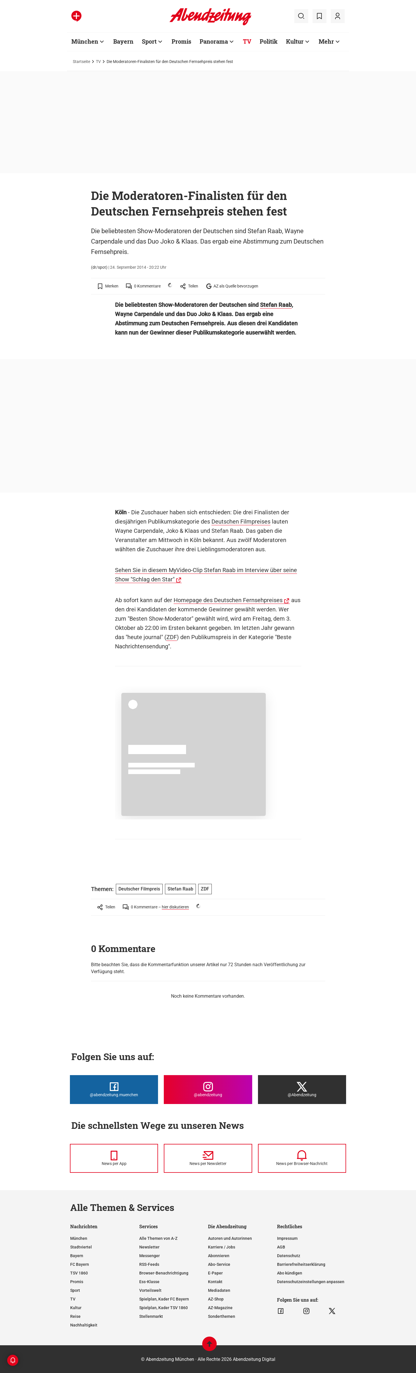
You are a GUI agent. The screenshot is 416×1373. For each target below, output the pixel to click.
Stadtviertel (81, 1247)
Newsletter (149, 1247)
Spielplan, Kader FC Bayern (164, 1299)
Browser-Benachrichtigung (163, 1273)
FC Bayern (79, 1264)
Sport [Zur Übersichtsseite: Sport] (149, 41)
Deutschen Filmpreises (240, 521)
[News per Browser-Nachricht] (302, 1158)
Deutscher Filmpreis (139, 889)
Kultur (75, 1307)
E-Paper (215, 1273)
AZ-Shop (216, 1299)
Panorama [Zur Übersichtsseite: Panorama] (214, 41)
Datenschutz (288, 1255)
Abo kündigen (289, 1273)
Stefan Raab (276, 304)
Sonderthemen (221, 1316)
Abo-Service (219, 1264)
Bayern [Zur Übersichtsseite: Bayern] (123, 41)
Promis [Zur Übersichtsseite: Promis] (181, 41)
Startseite (81, 61)
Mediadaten (219, 1290)
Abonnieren (218, 1255)
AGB (281, 1247)
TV (98, 61)
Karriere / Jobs (221, 1247)
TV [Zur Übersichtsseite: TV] (247, 41)
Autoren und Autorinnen (230, 1238)
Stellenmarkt (151, 1316)
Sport (75, 1290)
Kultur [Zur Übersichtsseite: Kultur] (295, 41)
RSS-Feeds (149, 1264)
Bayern (76, 1255)
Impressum (287, 1238)
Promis (76, 1281)
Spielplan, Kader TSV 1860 (163, 1307)
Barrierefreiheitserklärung (301, 1264)
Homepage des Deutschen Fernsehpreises (228, 600)
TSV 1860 (79, 1273)
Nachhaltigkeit (83, 1325)
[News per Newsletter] (208, 1158)
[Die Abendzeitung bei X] (302, 1089)
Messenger (149, 1255)
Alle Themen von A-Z (158, 1238)
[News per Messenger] (114, 1158)
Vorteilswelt (150, 1290)
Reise (75, 1316)
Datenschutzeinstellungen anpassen (310, 1281)
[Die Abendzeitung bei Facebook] (114, 1089)
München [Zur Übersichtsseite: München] (84, 41)
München (78, 1238)
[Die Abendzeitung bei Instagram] (208, 1089)
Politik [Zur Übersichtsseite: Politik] (269, 41)
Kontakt (215, 1281)
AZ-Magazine (220, 1307)
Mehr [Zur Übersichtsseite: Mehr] (326, 41)
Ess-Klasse (149, 1281)
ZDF (171, 637)
